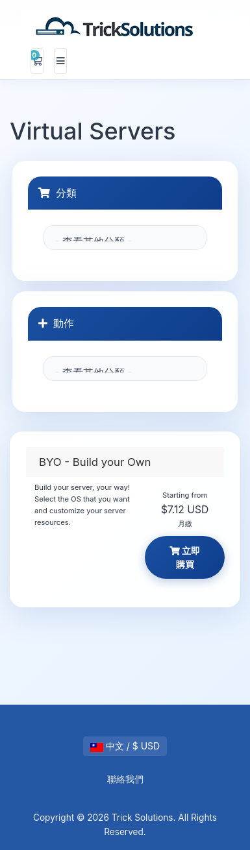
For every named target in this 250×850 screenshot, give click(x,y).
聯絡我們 (125, 778)
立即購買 (185, 557)
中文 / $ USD (125, 745)
